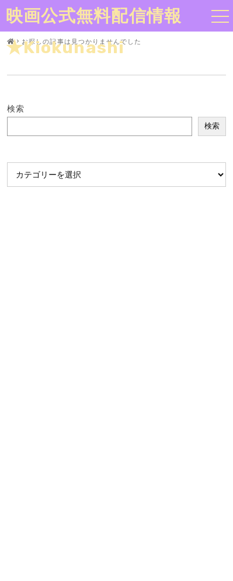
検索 (16, 108)
